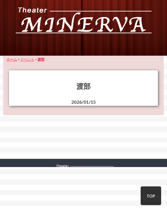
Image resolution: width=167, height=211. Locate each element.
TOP (150, 195)
